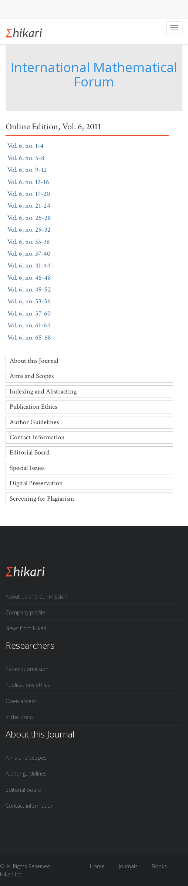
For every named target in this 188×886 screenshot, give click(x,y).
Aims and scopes (26, 757)
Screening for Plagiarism (42, 498)
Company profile (25, 612)
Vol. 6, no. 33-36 (33, 242)
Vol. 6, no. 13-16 (32, 182)
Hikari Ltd (11, 874)
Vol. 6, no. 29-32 (33, 229)
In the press (20, 716)
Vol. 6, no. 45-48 (33, 277)
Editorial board (23, 789)
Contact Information (37, 437)
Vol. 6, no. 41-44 (33, 265)
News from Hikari (26, 628)
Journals (128, 866)
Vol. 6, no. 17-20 (33, 194)
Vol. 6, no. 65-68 (33, 337)
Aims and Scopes (32, 376)
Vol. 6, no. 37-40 (33, 253)
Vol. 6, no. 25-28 (33, 218)
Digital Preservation (36, 483)
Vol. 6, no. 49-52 (33, 289)
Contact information (30, 805)
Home (97, 866)
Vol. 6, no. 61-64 (33, 325)
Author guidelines (26, 773)
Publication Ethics (33, 406)
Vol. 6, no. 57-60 (33, 313)
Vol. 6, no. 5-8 (30, 158)
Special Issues (27, 468)
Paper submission (27, 668)
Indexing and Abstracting (43, 391)
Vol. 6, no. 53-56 (33, 301)
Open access (21, 701)
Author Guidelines (34, 422)
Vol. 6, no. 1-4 (30, 146)
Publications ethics (28, 684)
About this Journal (34, 361)
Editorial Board (30, 452)
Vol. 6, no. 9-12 (31, 170)
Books (159, 866)
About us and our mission (36, 596)
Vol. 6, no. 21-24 (33, 205)
